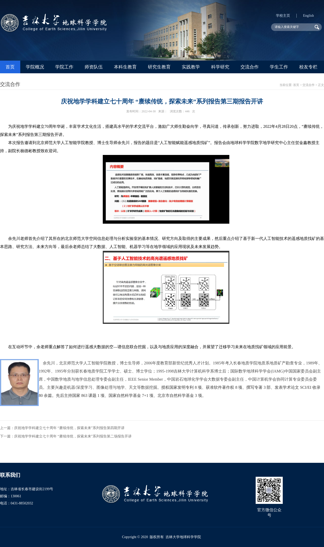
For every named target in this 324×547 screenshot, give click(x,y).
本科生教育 (125, 66)
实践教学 (191, 66)
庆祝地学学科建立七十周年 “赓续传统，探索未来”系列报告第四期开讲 (69, 428)
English (308, 15)
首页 (10, 66)
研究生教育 (159, 66)
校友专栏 (308, 66)
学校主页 (283, 15)
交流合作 (249, 66)
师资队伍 (94, 66)
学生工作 (279, 66)
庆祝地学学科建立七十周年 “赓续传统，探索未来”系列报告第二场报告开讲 (73, 436)
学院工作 (64, 66)
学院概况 (35, 66)
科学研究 (220, 66)
